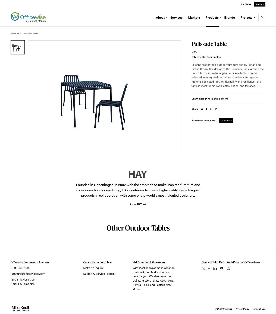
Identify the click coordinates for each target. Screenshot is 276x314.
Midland (156, 272)
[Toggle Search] (261, 17)
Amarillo (169, 268)
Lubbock (139, 272)
